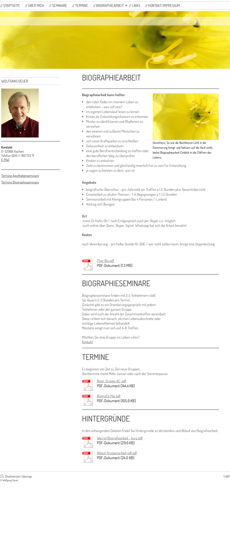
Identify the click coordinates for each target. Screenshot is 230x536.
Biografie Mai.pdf (109, 396)
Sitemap (27, 476)
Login (227, 476)
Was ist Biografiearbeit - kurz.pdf (120, 438)
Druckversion (10, 476)
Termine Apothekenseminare (20, 175)
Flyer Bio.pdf (105, 260)
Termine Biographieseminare (20, 182)
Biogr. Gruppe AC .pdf (111, 381)
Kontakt (87, 342)
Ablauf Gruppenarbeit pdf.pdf (117, 453)
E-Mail (5, 160)
